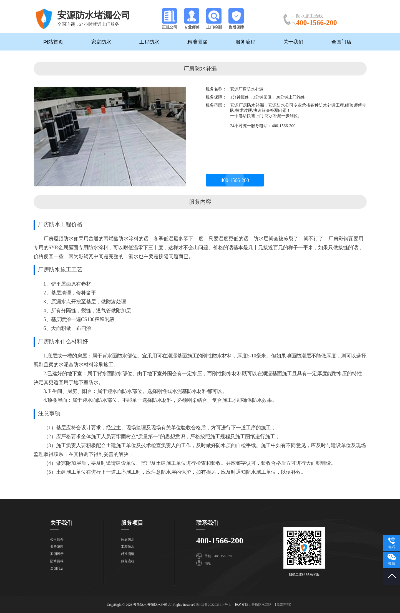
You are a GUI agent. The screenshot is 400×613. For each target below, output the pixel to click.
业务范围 (57, 547)
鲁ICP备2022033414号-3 (213, 605)
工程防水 (149, 42)
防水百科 (57, 561)
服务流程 (245, 42)
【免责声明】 (283, 605)
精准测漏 (197, 42)
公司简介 (57, 539)
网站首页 (53, 42)
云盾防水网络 (261, 605)
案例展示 (57, 554)
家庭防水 (101, 42)
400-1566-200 (235, 180)
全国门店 (341, 42)
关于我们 (293, 42)
